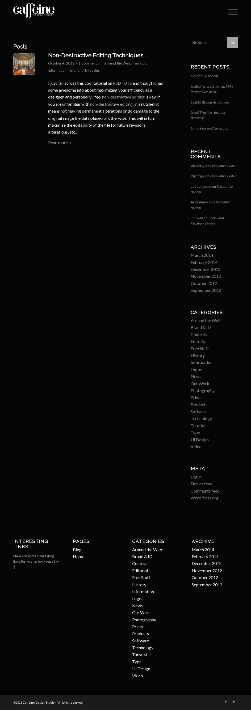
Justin (94, 70)
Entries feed (201, 483)
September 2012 (206, 290)
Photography (203, 390)
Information (57, 70)
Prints (196, 397)
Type (195, 432)
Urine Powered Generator (210, 128)
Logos (196, 369)
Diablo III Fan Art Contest (210, 102)
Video (196, 446)
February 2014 (204, 262)
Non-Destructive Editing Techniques (95, 55)
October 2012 (204, 283)
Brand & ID (201, 327)
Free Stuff (139, 63)
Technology (201, 418)
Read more (60, 142)
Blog (77, 549)
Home (78, 556)
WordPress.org (205, 497)
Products (199, 404)
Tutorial (74, 70)
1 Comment (87, 63)
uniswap (197, 218)
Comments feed (205, 490)
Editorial (198, 341)
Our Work (200, 383)
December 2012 (205, 269)
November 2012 (206, 276)
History (198, 355)
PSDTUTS (122, 82)
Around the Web (117, 63)
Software (199, 411)
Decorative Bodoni (204, 76)
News (196, 376)
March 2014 (202, 255)
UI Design (200, 439)
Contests (199, 334)
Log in (196, 476)
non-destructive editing (123, 96)
